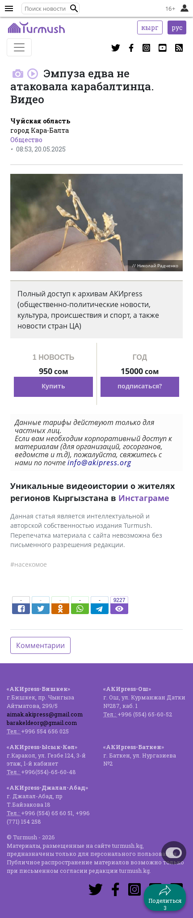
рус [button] (177, 27)
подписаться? (139, 386)
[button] (74, 8)
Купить (53, 386)
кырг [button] (150, 27)
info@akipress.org (99, 462)
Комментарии (40, 645)
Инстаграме (143, 498)
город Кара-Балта (39, 130)
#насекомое (28, 564)
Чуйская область (40, 121)
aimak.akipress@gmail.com (45, 714)
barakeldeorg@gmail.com (42, 722)
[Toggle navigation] (19, 47)
